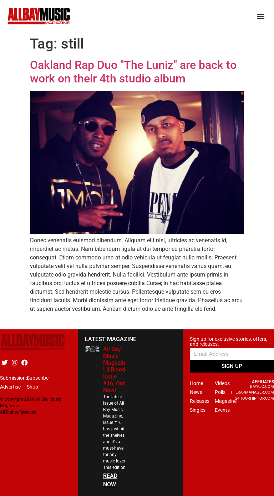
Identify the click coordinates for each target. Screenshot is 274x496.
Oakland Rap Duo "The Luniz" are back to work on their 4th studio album (133, 71)
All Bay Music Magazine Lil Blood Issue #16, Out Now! (115, 370)
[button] (261, 16)
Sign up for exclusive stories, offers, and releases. (228, 341)
